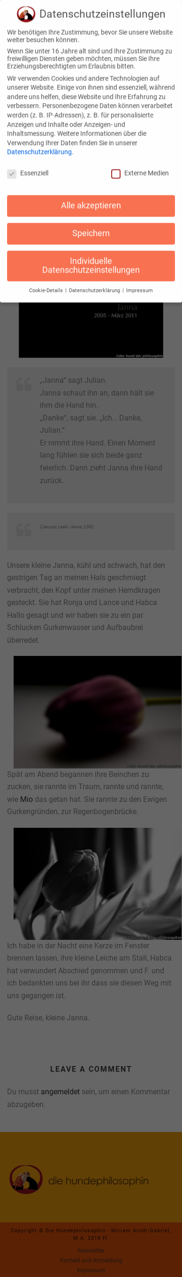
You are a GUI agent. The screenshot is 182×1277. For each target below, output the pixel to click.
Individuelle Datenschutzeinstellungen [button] (91, 259)
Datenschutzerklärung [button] (95, 284)
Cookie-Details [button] (46, 284)
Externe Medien (140, 166)
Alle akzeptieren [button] (91, 198)
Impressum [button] (139, 284)
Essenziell (27, 166)
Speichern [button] (91, 226)
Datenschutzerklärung (39, 145)
